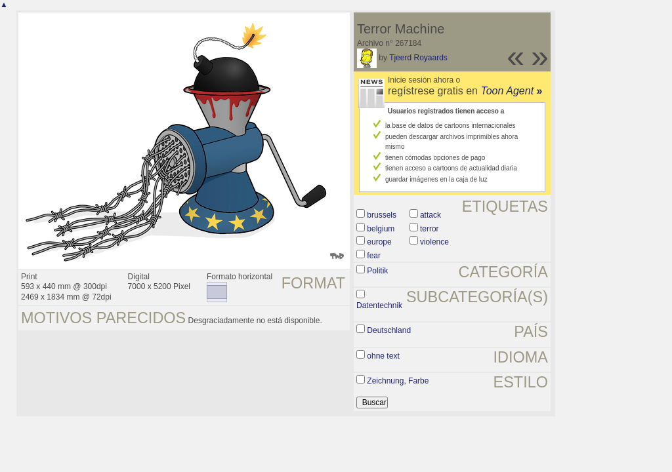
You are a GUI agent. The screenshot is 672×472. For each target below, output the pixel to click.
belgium (380, 228)
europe (379, 241)
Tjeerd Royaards (418, 57)
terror (429, 228)
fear (374, 255)
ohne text (383, 356)
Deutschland (389, 330)
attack (430, 215)
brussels (381, 215)
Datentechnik (379, 305)
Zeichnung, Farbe (398, 380)
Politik (377, 270)
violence (434, 241)
